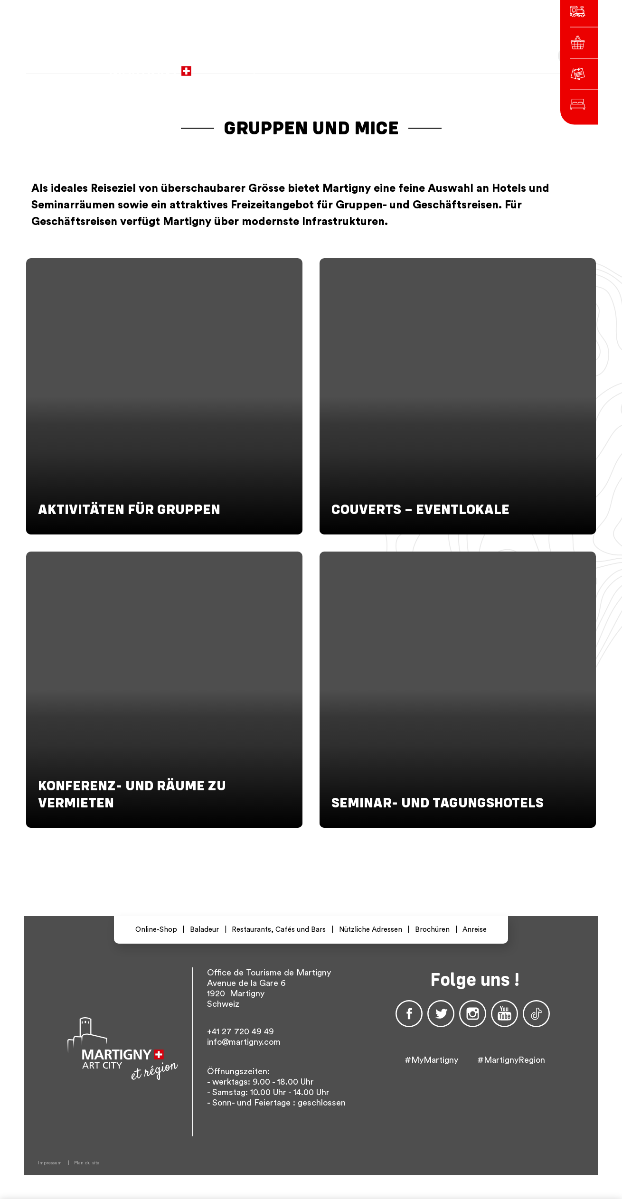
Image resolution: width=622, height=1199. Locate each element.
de (414, 66)
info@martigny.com (244, 1042)
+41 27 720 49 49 (240, 1031)
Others (458, 66)
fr (397, 66)
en (431, 66)
